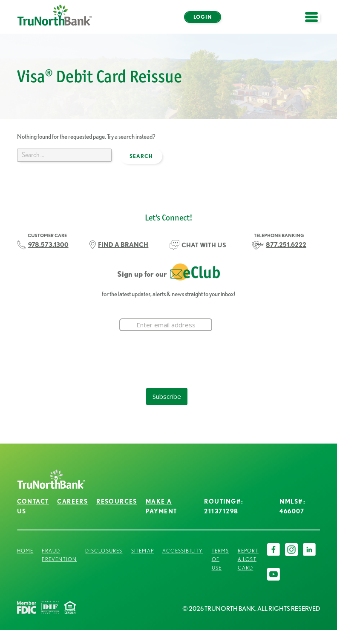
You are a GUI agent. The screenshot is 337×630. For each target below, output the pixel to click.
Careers (72, 501)
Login (202, 17)
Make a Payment (161, 506)
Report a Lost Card (248, 559)
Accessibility (182, 550)
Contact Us (33, 506)
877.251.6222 (286, 244)
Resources (116, 501)
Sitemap (142, 550)
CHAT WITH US (203, 245)
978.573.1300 (48, 244)
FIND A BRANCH (123, 244)
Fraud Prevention (59, 555)
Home (25, 550)
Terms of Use (220, 559)
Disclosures (103, 550)
